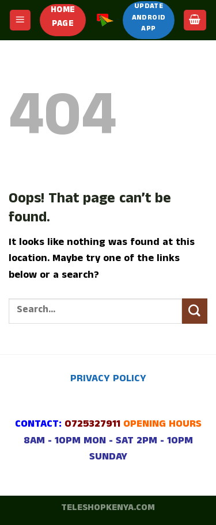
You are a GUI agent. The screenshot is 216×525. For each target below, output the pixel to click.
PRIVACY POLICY (108, 380)
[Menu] (20, 20)
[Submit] (194, 311)
